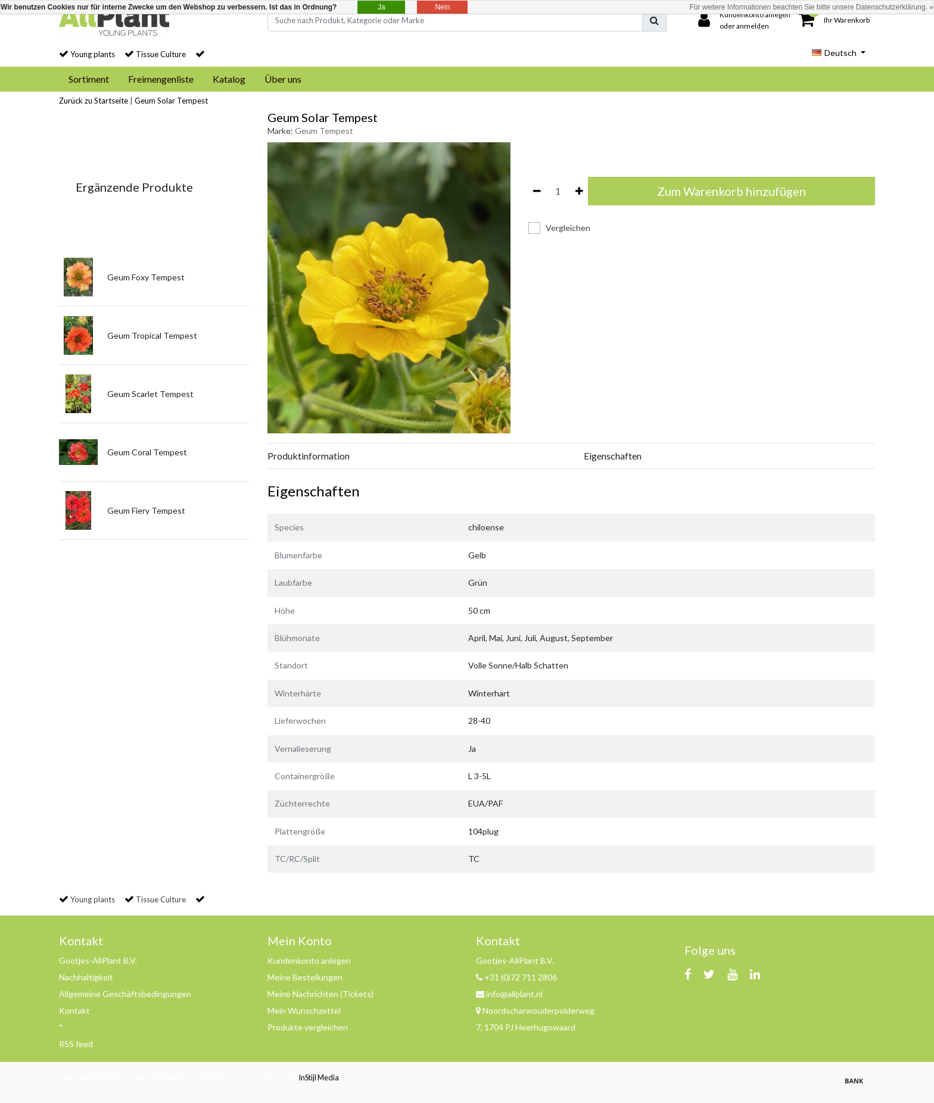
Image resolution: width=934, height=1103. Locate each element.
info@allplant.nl (509, 994)
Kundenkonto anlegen (309, 960)
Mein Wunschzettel (304, 1010)
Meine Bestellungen (305, 977)
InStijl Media (318, 1077)
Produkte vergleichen (307, 1027)
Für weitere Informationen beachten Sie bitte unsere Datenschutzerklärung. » (811, 7)
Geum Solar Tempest (171, 100)
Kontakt (74, 1010)
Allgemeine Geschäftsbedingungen (125, 994)
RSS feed (76, 1044)
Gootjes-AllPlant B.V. (98, 960)
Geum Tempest (324, 131)
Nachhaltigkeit (86, 977)
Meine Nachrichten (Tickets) (320, 994)
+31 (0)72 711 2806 (516, 977)
